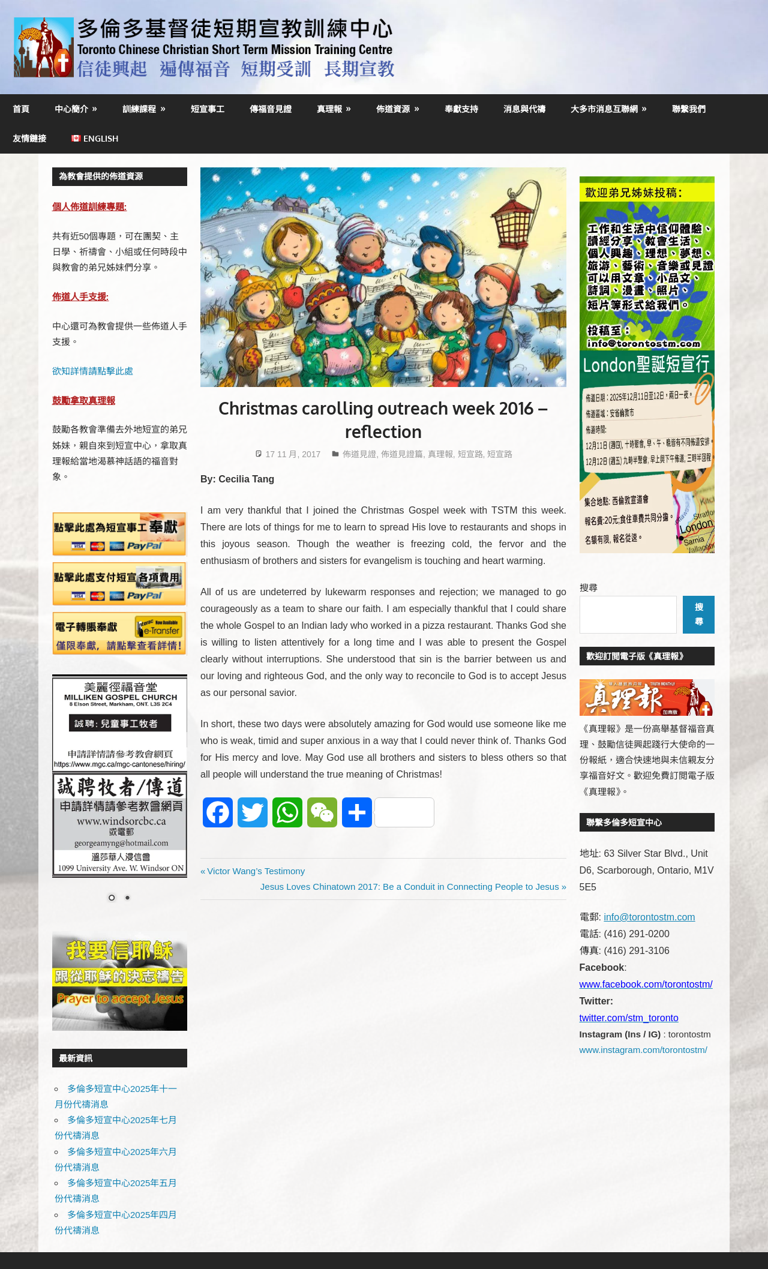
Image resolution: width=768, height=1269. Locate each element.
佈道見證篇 (402, 454)
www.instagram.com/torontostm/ (643, 1050)
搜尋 (589, 588)
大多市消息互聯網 (604, 109)
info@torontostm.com (649, 917)
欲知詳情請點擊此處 (92, 371)
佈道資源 (393, 109)
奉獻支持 (461, 109)
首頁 (21, 109)
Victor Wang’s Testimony (255, 871)
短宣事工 (207, 109)
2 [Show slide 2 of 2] (127, 898)
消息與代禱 (524, 109)
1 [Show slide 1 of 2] (111, 898)
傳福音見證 (271, 109)
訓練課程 (139, 109)
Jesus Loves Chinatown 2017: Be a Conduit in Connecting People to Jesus (409, 886)
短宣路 (470, 454)
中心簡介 (71, 109)
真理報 (329, 109)
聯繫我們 (689, 109)
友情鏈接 (29, 138)
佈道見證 (359, 454)
